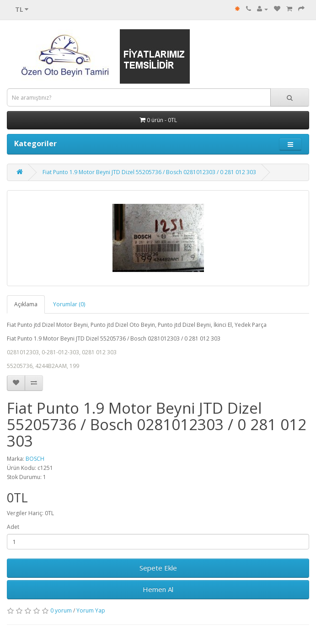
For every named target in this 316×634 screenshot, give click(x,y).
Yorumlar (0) (69, 304)
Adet (13, 527)
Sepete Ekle (158, 567)
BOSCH (35, 459)
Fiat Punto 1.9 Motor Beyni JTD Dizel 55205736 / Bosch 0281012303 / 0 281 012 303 (149, 172)
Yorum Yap (90, 610)
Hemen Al (158, 589)
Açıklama (25, 304)
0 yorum (61, 610)
